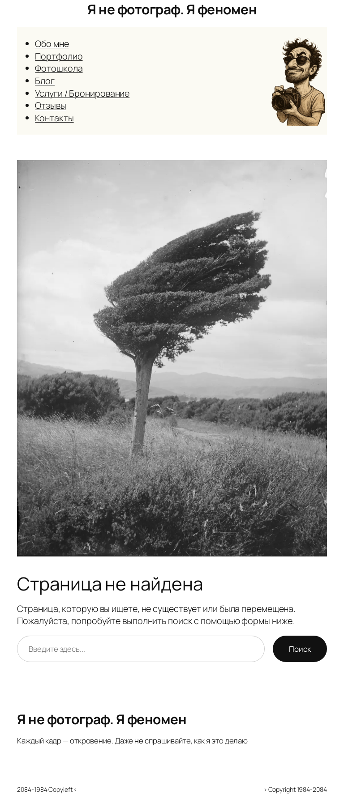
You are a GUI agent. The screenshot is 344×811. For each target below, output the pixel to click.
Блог (45, 81)
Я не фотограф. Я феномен (172, 9)
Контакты (54, 118)
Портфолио (58, 56)
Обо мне (52, 44)
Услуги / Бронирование (82, 93)
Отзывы (50, 105)
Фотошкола (58, 68)
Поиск (300, 649)
